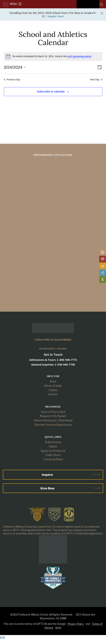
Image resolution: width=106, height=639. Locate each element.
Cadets (53, 390)
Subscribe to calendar (51, 91)
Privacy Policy (76, 624)
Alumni (53, 394)
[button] (53, 637)
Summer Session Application (53, 424)
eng (2, 637)
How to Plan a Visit (53, 412)
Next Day (96, 79)
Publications (53, 442)
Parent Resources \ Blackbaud (53, 420)
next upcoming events (79, 56)
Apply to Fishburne (53, 451)
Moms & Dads (53, 385)
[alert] (53, 56)
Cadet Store (53, 455)
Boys (53, 381)
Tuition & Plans (53, 459)
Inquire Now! (56, 16)
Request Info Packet (53, 416)
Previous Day (12, 79)
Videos (53, 446)
